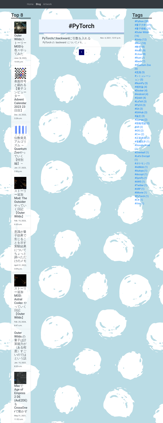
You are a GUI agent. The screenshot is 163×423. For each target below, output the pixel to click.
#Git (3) (139, 108)
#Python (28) (142, 21)
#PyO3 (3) (140, 105)
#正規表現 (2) (142, 137)
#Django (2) (141, 119)
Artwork (47, 4)
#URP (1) (139, 189)
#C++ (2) (139, 134)
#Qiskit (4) (140, 97)
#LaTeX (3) (140, 101)
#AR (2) (139, 127)
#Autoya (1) (141, 170)
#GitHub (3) (141, 112)
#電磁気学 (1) (142, 141)
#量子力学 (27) (143, 25)
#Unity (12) (141, 39)
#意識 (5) (140, 72)
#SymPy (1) (141, 178)
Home (30, 4)
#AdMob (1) (141, 167)
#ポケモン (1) (142, 163)
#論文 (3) (140, 116)
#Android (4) (141, 94)
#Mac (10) (140, 43)
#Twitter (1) (141, 185)
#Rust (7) (140, 57)
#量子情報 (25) (143, 28)
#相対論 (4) (141, 86)
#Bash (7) (140, 61)
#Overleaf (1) (142, 152)
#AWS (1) (140, 181)
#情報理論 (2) (142, 123)
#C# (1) (139, 199)
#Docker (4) (141, 90)
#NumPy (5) (141, 83)
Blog (38, 4)
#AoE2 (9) (140, 50)
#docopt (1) (141, 174)
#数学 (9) (140, 46)
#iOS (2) (139, 130)
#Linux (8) (140, 54)
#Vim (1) (139, 203)
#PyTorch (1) (142, 196)
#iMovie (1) (141, 192)
